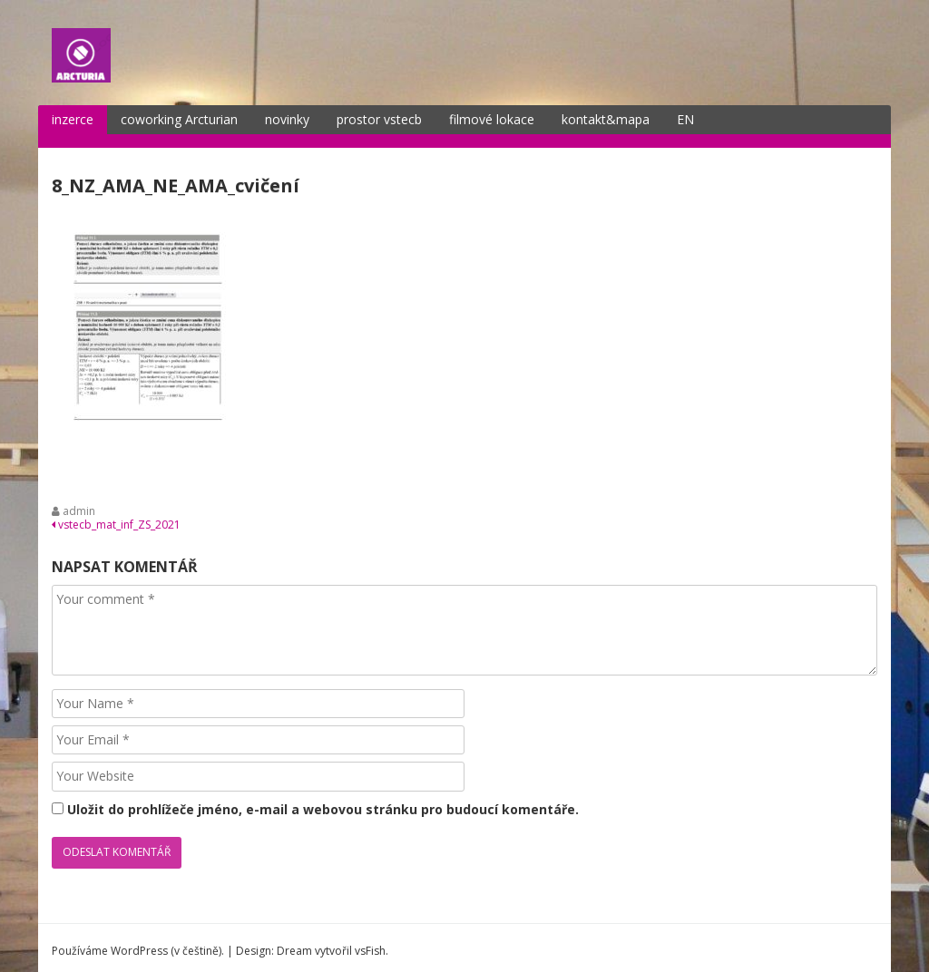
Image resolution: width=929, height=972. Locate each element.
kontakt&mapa (606, 109)
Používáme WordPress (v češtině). (138, 940)
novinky (287, 109)
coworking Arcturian (179, 109)
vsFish (370, 940)
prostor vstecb (379, 109)
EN (685, 109)
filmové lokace (491, 109)
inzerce (72, 109)
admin (79, 501)
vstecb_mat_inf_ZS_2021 (116, 513)
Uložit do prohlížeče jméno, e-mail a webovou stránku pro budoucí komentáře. (323, 799)
